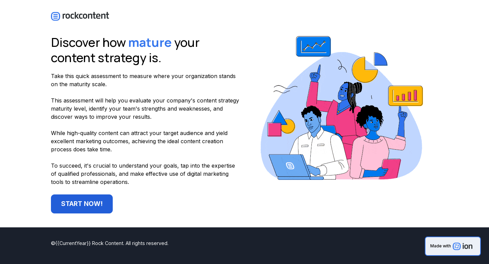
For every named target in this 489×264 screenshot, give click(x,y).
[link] (453, 246)
